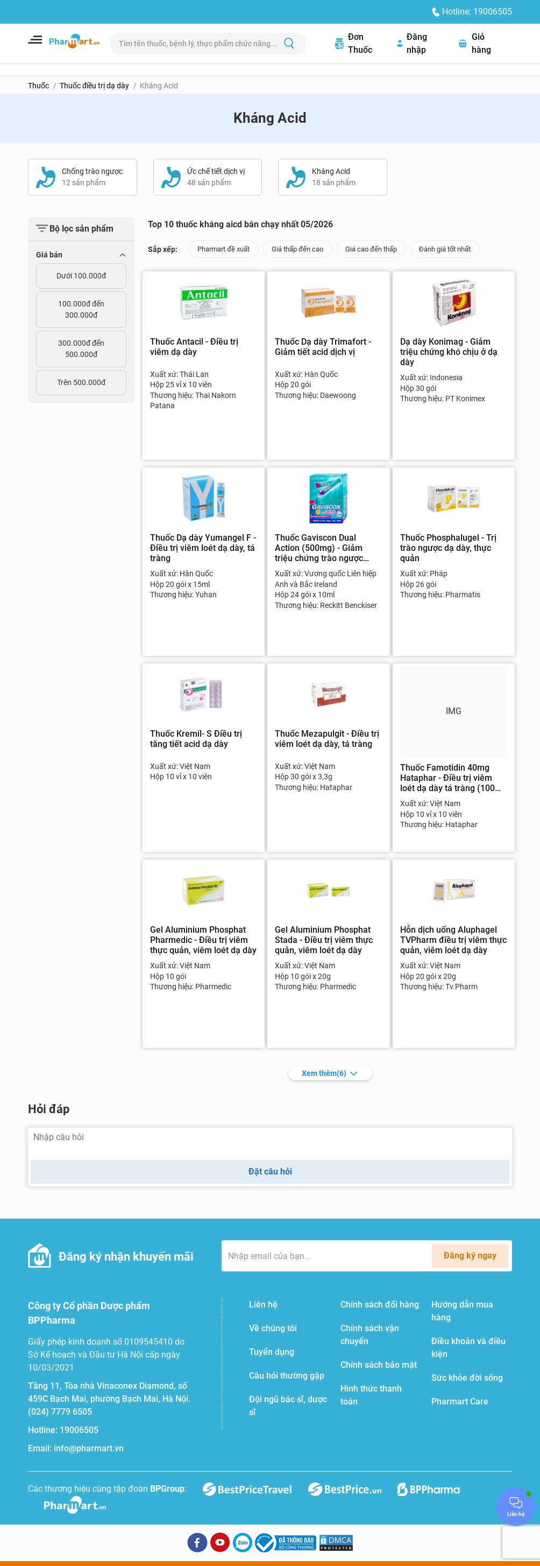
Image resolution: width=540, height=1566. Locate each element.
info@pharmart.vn (89, 1448)
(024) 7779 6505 (60, 1412)
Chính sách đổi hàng (379, 1304)
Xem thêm (330, 1073)
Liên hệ (263, 1304)
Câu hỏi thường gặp (286, 1376)
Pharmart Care (459, 1401)
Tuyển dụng (271, 1352)
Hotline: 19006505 (477, 11)
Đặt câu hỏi (270, 1171)
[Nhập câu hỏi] (270, 1142)
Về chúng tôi (273, 1328)
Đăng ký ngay (470, 1255)
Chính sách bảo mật (378, 1365)
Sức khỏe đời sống (467, 1378)
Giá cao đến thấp (371, 249)
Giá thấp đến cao (297, 249)
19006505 (79, 1430)
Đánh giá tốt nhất (445, 249)
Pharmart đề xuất (223, 249)
